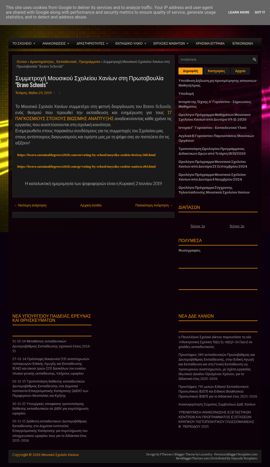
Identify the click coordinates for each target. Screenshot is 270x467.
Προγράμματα (89, 62)
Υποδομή (186, 94)
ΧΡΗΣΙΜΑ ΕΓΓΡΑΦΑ (210, 43)
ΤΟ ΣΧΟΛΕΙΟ (25, 41)
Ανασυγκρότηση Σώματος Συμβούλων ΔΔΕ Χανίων (217, 404)
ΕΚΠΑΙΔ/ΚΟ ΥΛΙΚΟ (132, 41)
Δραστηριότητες (42, 62)
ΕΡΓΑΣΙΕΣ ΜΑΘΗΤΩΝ (172, 41)
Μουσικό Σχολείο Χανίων (60, 455)
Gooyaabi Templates (244, 458)
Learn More (238, 12)
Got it (260, 12)
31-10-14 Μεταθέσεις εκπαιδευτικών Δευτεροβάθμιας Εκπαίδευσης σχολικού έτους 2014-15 (51, 346)
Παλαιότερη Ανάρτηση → (154, 205)
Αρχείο (240, 71)
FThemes (166, 454)
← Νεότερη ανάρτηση (30, 205)
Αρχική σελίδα (91, 205)
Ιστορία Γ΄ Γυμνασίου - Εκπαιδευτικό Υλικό (212, 128)
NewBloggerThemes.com (192, 458)
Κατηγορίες (216, 71)
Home (22, 62)
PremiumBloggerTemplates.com (236, 454)
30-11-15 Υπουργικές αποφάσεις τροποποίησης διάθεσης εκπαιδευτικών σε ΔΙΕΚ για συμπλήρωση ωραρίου (50, 408)
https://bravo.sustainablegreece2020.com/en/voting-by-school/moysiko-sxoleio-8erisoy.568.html (86, 155)
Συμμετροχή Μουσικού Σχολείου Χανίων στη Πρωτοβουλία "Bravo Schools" (89, 81)
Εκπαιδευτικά (66, 62)
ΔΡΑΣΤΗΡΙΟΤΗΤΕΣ (93, 41)
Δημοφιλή (190, 71)
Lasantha (205, 454)
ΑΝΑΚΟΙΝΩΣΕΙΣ (57, 41)
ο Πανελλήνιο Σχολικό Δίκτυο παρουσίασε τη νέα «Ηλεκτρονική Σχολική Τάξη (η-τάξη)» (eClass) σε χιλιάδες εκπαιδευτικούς (215, 341)
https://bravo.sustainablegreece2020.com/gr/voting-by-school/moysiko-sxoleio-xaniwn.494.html (86, 166)
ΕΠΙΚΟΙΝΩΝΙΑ (243, 43)
